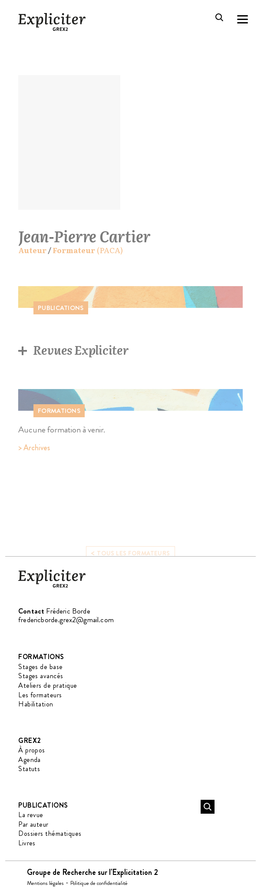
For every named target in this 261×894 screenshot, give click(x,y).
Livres (27, 843)
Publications (43, 805)
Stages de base (40, 667)
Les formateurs (40, 695)
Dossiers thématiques (50, 833)
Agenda (29, 760)
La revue (30, 815)
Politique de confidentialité (99, 883)
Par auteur (33, 824)
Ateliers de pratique (47, 685)
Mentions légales (45, 883)
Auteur (32, 250)
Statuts (29, 769)
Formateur (74, 250)
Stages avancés (40, 676)
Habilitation (35, 704)
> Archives (34, 447)
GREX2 (29, 741)
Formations (41, 657)
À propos (31, 750)
